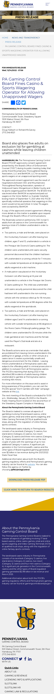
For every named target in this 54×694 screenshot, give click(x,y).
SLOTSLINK (11, 683)
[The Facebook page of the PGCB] (25, 660)
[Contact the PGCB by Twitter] (21, 660)
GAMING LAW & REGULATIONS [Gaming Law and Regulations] (21, 691)
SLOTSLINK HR (13, 687)
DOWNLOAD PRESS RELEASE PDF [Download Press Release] (27, 480)
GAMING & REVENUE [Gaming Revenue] (16, 675)
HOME (5, 38)
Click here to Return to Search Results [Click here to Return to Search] (29, 489)
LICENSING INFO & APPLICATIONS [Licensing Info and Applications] (23, 679)
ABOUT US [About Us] (10, 671)
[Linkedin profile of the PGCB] (30, 660)
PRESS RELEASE (13, 42)
